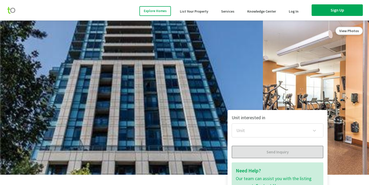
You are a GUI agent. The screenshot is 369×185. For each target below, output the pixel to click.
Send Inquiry (277, 151)
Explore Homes (155, 11)
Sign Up (337, 10)
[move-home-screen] (14, 10)
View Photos (349, 31)
